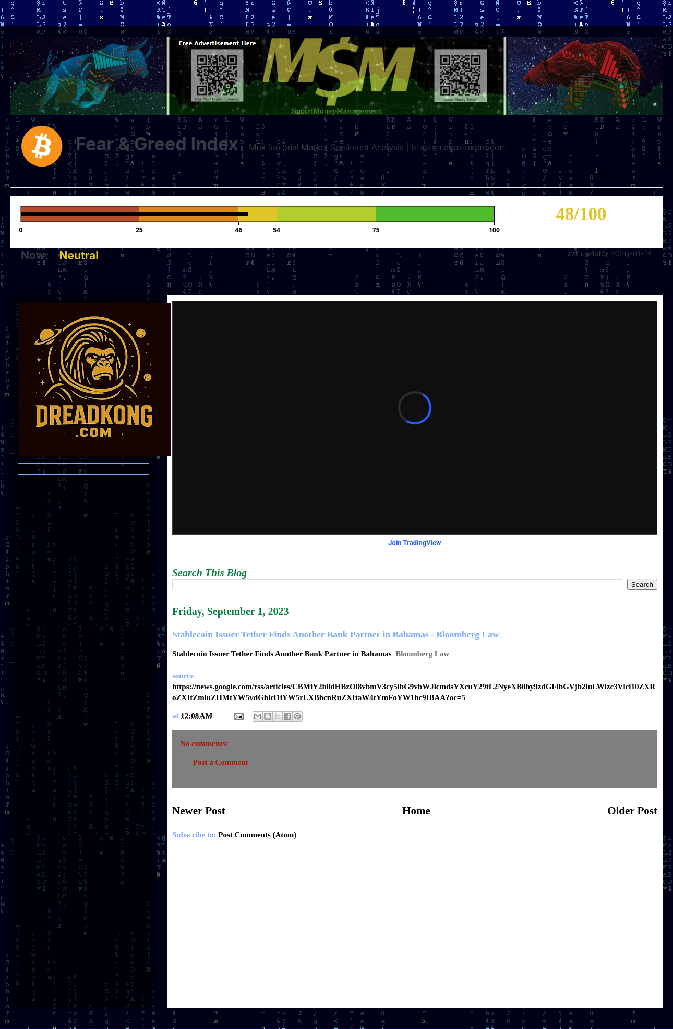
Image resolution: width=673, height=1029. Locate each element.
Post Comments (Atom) (257, 835)
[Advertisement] (414, 929)
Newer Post (198, 811)
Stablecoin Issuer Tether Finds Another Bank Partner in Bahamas (282, 653)
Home (416, 811)
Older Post (632, 811)
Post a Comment (220, 762)
